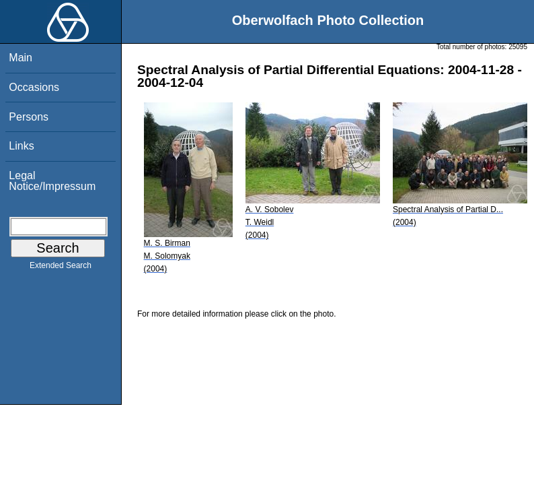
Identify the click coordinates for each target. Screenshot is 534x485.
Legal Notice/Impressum (52, 181)
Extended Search (60, 268)
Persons (28, 117)
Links (21, 146)
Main (20, 57)
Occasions (34, 87)
